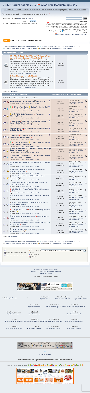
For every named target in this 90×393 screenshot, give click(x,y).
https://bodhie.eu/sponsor (53, 321)
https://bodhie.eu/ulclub (73, 314)
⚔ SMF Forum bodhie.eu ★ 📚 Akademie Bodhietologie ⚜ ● (39, 5)
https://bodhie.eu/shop (53, 328)
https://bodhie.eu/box (80, 299)
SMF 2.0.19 (37, 269)
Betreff (12, 95)
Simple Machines (53, 269)
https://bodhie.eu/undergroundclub (73, 307)
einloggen (20, 18)
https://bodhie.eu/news (14, 314)
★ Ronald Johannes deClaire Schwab (60, 48)
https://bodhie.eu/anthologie (74, 321)
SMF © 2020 (44, 269)
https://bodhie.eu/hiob (74, 328)
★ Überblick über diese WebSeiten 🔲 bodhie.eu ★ (27, 101)
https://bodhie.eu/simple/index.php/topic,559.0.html (72, 34)
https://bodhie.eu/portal (62, 299)
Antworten (56, 95)
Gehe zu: (38, 250)
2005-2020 (43, 271)
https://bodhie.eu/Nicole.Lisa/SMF (34, 321)
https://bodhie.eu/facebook (13, 321)
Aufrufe (64, 95)
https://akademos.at (34, 307)
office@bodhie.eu (11, 298)
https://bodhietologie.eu (53, 307)
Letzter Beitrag (75, 95)
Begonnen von (22, 95)
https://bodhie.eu (45, 299)
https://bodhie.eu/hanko (14, 328)
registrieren (29, 18)
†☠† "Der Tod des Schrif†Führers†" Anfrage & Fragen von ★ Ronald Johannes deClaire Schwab (30, 57)
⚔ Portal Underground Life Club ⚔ (23, 76)
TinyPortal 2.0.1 (35, 271)
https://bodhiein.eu (34, 314)
